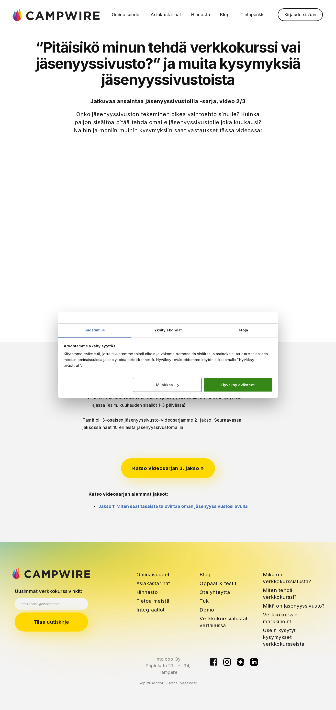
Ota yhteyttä (215, 592)
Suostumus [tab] (94, 330)
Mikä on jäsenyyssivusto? (294, 606)
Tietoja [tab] (241, 330)
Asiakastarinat (153, 583)
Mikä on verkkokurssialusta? (287, 578)
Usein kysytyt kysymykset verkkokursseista (283, 637)
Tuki (205, 601)
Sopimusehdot (151, 683)
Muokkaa (167, 384)
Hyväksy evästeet (238, 384)
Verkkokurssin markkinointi (280, 618)
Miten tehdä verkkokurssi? (280, 593)
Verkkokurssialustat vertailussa (223, 622)
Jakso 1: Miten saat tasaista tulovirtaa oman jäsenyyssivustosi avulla (173, 506)
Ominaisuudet (153, 575)
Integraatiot (150, 610)
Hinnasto (147, 592)
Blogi (206, 575)
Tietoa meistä (152, 601)
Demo (207, 610)
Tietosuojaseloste (182, 683)
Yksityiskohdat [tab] (168, 330)
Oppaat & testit (218, 583)
